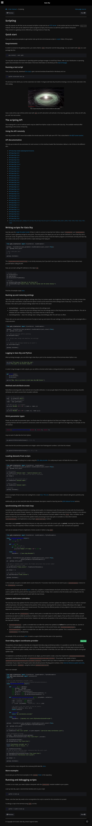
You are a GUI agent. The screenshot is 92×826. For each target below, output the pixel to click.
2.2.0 (24, 221)
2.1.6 (31, 221)
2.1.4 (38, 221)
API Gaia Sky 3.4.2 (14, 178)
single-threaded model (22, 232)
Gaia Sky (47, 3)
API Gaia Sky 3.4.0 (14, 182)
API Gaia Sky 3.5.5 (14, 162)
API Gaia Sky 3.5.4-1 (14, 164)
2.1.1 (48, 221)
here (23, 290)
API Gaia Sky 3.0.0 (14, 218)
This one (45, 495)
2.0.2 (59, 221)
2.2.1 (20, 221)
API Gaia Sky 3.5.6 (14, 160)
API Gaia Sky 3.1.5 (14, 198)
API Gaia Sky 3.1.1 (14, 207)
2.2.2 (17, 221)
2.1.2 (45, 221)
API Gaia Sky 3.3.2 (14, 184)
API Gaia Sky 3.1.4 (14, 200)
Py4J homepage (62, 63)
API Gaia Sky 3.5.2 (14, 171)
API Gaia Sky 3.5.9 (14, 153)
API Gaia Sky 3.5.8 (14, 155)
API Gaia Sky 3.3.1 (14, 187)
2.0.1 (62, 221)
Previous (10, 13)
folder (40, 775)
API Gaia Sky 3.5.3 (14, 169)
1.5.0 (69, 221)
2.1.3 (41, 221)
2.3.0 (10, 221)
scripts (58, 39)
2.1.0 (52, 221)
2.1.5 (34, 221)
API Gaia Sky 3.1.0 (14, 209)
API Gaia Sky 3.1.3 (14, 202)
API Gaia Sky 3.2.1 (14, 191)
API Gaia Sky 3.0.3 (14, 211)
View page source (80, 9)
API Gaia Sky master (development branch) (21, 151)
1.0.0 (10, 223)
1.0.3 (76, 221)
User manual (13, 9)
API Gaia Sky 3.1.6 (14, 196)
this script (28, 71)
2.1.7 (27, 221)
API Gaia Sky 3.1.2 (14, 205)
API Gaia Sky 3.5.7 (14, 157)
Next (83, 13)
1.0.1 (83, 221)
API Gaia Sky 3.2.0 (14, 193)
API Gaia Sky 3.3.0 (14, 189)
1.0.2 (79, 221)
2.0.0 (66, 221)
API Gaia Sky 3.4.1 (14, 180)
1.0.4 (73, 221)
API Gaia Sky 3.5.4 (14, 166)
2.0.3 (55, 221)
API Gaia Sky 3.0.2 (14, 214)
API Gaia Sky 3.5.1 (14, 173)
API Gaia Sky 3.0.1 (14, 216)
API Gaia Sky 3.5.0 (14, 175)
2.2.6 (13, 221)
